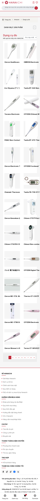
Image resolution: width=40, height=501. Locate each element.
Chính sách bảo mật (10, 385)
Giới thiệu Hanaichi (9, 378)
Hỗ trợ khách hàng (9, 462)
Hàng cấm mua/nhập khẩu (12, 419)
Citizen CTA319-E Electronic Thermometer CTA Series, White (12, 244)
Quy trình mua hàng (9, 405)
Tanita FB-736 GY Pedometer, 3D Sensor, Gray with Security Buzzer (31, 192)
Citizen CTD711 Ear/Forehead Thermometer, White (31, 218)
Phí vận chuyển (8, 449)
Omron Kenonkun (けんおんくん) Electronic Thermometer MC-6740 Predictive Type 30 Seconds (12, 218)
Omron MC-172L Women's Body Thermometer (12, 296)
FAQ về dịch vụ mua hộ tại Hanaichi (15, 392)
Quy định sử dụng (9, 389)
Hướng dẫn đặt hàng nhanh (12, 412)
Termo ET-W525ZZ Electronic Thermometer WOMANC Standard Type (31, 348)
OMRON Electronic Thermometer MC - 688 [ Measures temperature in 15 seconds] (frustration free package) (31, 62)
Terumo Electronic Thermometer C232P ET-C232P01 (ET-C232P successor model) (12, 114)
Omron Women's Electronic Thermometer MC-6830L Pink (12, 348)
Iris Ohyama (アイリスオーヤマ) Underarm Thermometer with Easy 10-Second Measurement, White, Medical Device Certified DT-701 (12, 88)
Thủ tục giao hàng (9, 453)
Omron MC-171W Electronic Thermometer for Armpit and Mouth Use (12, 322)
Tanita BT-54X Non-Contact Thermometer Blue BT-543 (31, 88)
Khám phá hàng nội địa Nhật (12, 402)
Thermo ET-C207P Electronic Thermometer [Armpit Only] (31, 296)
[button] (20, 8)
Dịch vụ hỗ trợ (7, 382)
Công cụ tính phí (8, 433)
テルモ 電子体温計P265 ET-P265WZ (12, 270)
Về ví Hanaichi (8, 416)
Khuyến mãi (7, 436)
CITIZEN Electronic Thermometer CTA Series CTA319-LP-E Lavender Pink (31, 322)
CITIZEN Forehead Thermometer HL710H (31, 166)
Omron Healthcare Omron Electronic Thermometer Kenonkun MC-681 (12, 62)
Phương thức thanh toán (11, 446)
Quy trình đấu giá (9, 409)
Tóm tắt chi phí (8, 429)
